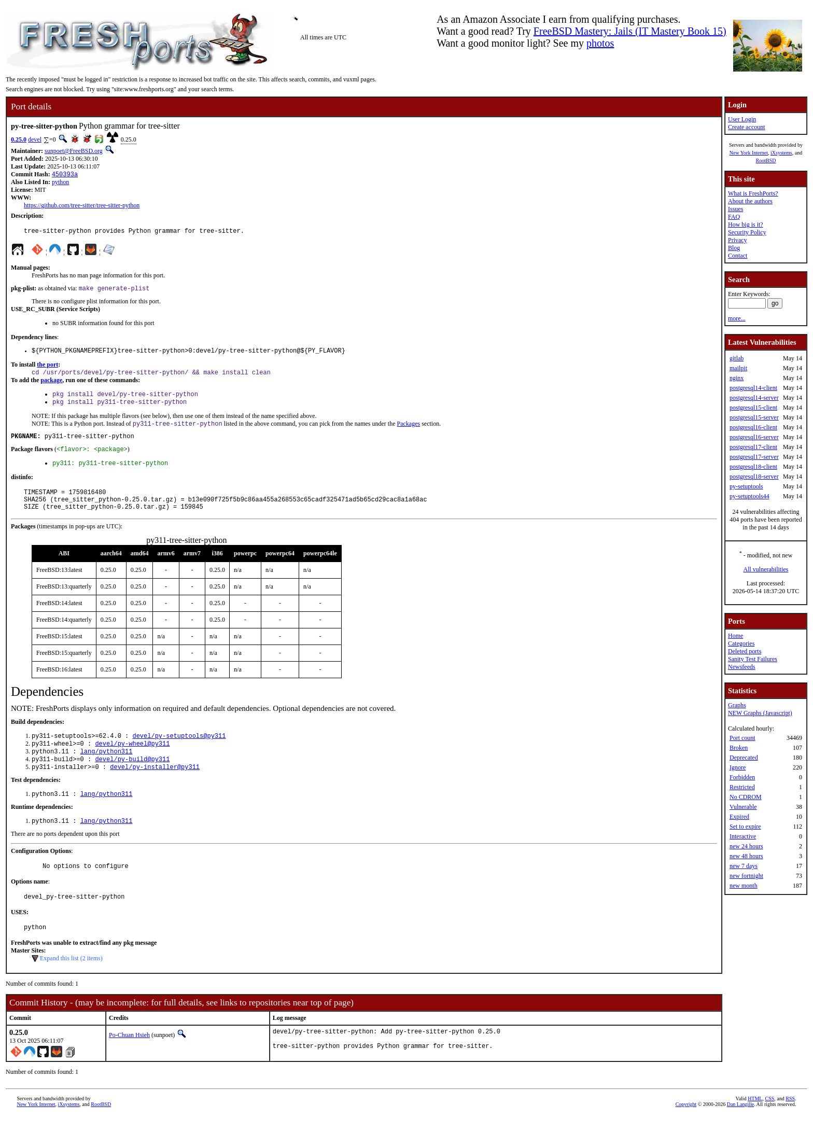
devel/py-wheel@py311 (132, 763)
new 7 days (744, 866)
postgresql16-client (753, 427)
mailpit (738, 368)
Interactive (743, 836)
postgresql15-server (754, 417)
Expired (739, 816)
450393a (65, 175)
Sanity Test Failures (752, 659)
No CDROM (746, 797)
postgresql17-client (753, 447)
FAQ (734, 216)
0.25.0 (18, 139)
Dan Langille (740, 1136)
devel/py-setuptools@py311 (179, 754)
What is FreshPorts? (753, 193)
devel (34, 139)
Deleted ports (744, 651)
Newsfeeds (741, 666)
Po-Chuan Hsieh (129, 1064)
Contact (737, 255)
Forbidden (742, 777)
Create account (746, 127)
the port (47, 369)
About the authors (750, 201)
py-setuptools (746, 486)
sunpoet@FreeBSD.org (74, 151)
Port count (742, 737)
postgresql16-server (754, 437)
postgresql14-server (754, 397)
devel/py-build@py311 (132, 780)
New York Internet (749, 153)
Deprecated (744, 757)
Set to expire (745, 826)
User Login (742, 119)
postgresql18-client (753, 466)
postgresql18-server (754, 476)
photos (600, 43)
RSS (790, 1130)
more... (737, 318)
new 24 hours (746, 846)
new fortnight (746, 875)
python (60, 183)
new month (744, 885)
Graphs (737, 705)
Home (735, 635)
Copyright (686, 1136)
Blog (734, 247)
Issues (735, 209)
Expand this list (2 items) (71, 987)
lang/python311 (106, 771)
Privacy (737, 240)
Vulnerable (743, 806)
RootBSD (766, 160)
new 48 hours (746, 856)
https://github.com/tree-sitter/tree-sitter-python (81, 206)
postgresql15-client (753, 407)
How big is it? (745, 224)
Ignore (738, 767)
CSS (769, 1130)
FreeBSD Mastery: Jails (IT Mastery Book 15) (630, 31)
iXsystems (781, 153)
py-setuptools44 (749, 496)
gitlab (737, 358)
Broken (739, 747)
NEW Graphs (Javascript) (760, 713)
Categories (741, 643)
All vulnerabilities (766, 569)
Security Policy (747, 232)
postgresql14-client (753, 387)
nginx (737, 378)
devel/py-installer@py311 (155, 789)
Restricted (742, 787)
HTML (755, 1130)
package (51, 386)
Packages (408, 433)
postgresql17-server (754, 456)
